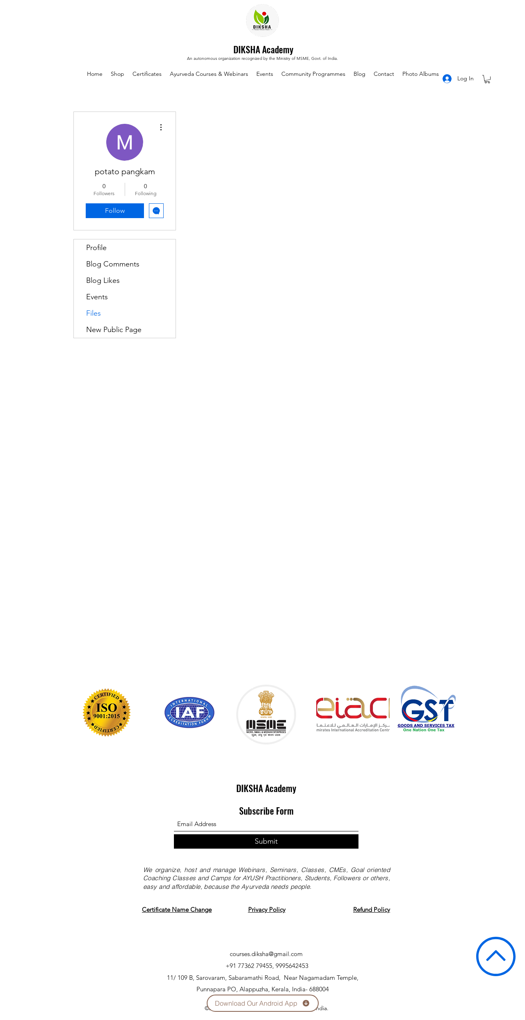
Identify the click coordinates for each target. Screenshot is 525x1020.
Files (93, 313)
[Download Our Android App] (263, 1003)
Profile (96, 247)
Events (97, 296)
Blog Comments (112, 264)
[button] (487, 79)
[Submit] (266, 841)
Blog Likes (103, 280)
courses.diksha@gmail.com (266, 954)
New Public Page (114, 329)
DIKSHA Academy (263, 49)
